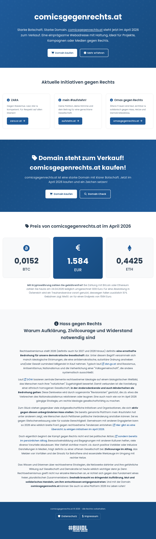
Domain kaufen (62, 53)
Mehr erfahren (94, 53)
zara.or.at (17, 121)
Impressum (90, 516)
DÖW (28, 379)
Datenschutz (67, 516)
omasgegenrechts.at (127, 121)
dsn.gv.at (109, 364)
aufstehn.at (70, 121)
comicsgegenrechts (78, 16)
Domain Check (95, 194)
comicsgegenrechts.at (85, 30)
